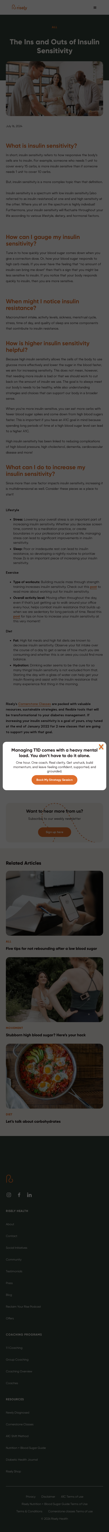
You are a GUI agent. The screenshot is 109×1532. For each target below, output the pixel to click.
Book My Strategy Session (54, 780)
